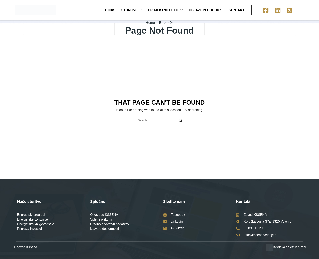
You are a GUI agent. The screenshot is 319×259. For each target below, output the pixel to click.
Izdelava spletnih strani (289, 247)
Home (150, 23)
